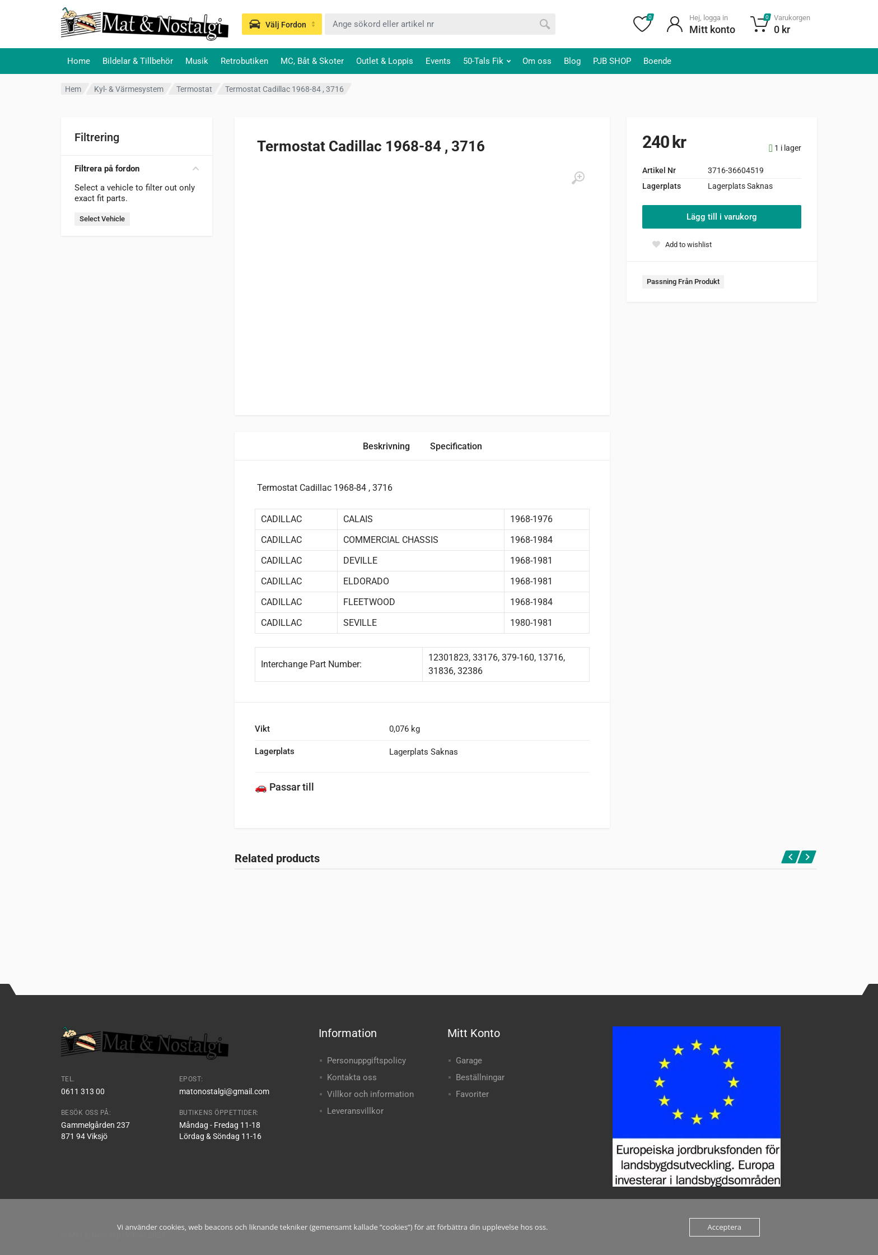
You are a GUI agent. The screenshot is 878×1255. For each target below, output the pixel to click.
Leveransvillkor (355, 1111)
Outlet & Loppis (384, 61)
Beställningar (480, 1077)
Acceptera (724, 1227)
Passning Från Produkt (683, 281)
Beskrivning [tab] (386, 446)
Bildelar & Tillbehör (137, 61)
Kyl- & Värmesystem (129, 89)
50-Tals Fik (487, 61)
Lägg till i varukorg (721, 217)
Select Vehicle (102, 219)
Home (78, 61)
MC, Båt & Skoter (312, 61)
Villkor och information (370, 1094)
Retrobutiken (244, 61)
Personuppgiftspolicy (366, 1061)
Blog (572, 61)
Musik (196, 61)
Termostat (194, 89)
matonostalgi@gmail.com (224, 1091)
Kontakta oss (352, 1077)
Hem (73, 89)
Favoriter (472, 1094)
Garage (469, 1061)
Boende (657, 61)
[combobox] (440, 24)
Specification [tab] (456, 446)
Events (438, 61)
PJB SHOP (612, 61)
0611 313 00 (83, 1091)
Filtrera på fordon (136, 169)
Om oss (537, 61)
